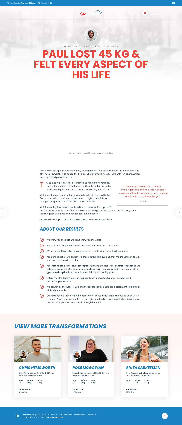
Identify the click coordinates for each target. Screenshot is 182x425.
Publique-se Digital (54, 417)
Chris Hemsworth (37, 367)
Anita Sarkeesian (143, 367)
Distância (20, 13)
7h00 (50, 3)
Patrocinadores (48, 13)
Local (33, 13)
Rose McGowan (88, 367)
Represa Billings (28, 3)
